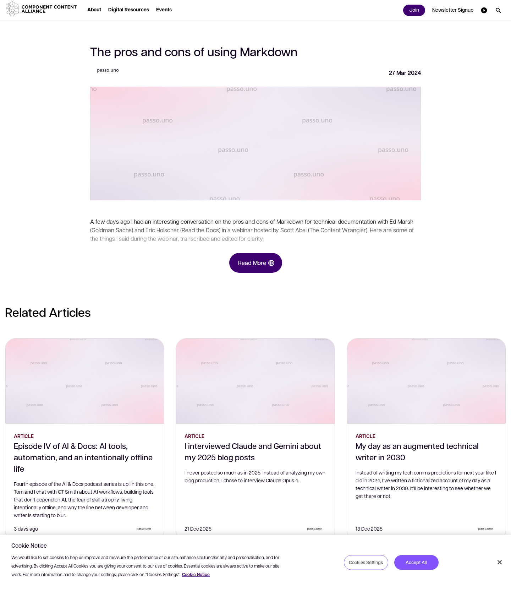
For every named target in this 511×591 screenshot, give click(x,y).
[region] (255, 563)
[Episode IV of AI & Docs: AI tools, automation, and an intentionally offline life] (84, 381)
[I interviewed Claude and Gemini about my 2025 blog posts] (255, 381)
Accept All (416, 562)
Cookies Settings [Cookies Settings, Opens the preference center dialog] (366, 562)
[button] (42, 8)
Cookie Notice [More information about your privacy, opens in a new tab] (196, 574)
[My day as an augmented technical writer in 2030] (426, 381)
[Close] (499, 562)
